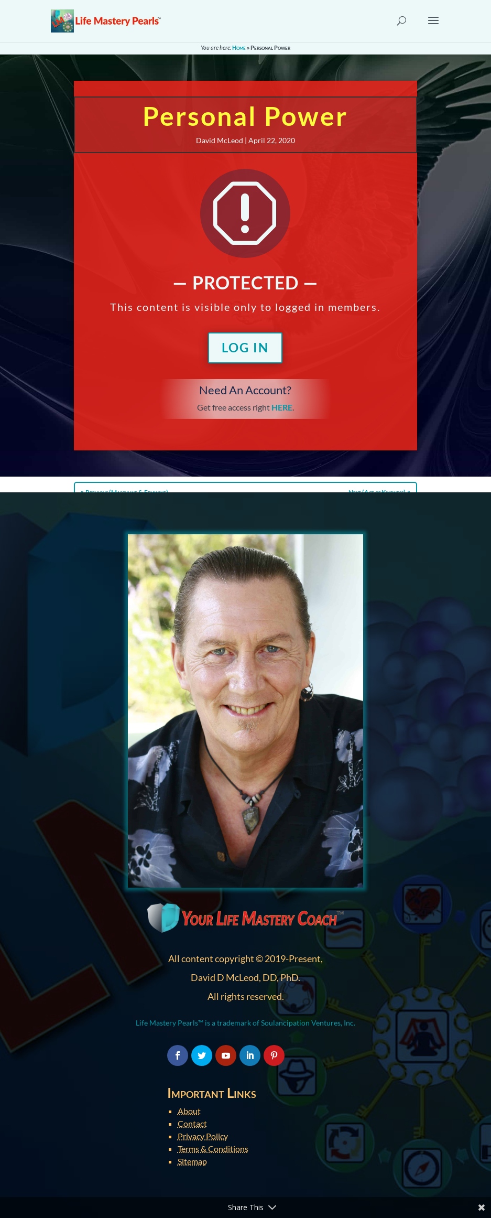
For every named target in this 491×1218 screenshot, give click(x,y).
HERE (281, 407)
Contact (192, 1123)
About (189, 1111)
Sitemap (192, 1161)
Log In (245, 347)
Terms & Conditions (213, 1149)
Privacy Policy (203, 1136)
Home (239, 47)
